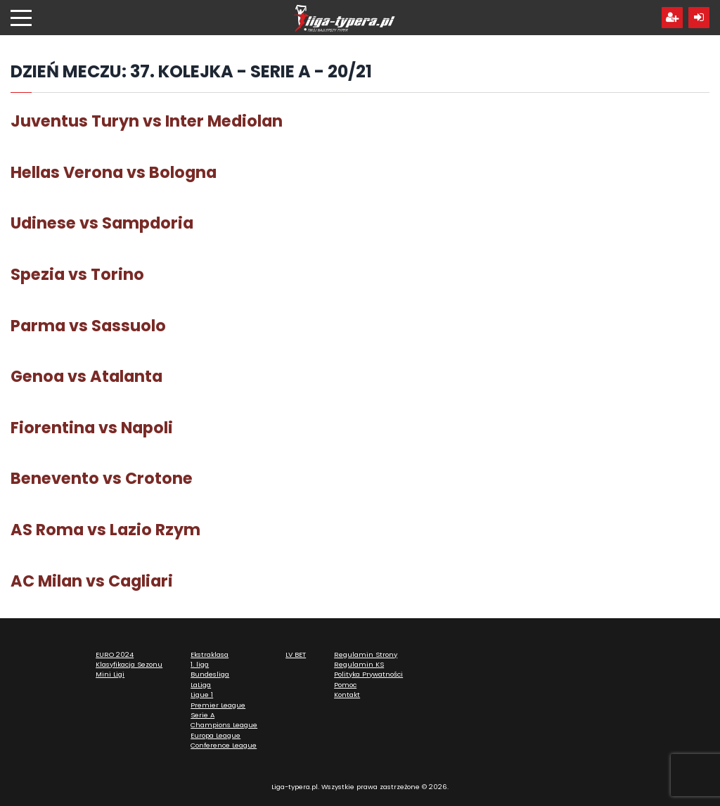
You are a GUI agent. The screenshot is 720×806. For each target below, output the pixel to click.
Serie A (202, 714)
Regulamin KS (359, 664)
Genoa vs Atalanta (86, 376)
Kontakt (347, 694)
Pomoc (345, 684)
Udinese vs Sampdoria (102, 223)
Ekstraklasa (210, 654)
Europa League (215, 735)
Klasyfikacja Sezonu (129, 664)
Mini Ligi (110, 674)
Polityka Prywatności (368, 674)
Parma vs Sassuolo (88, 325)
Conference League (224, 745)
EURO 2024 (115, 654)
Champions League (224, 724)
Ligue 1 (202, 694)
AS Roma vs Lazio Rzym (105, 529)
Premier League (218, 705)
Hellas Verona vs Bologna (114, 172)
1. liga (200, 664)
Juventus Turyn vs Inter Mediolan (147, 121)
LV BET (295, 654)
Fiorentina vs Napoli (92, 427)
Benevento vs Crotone (102, 478)
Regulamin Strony (365, 654)
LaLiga (201, 684)
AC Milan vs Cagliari (92, 581)
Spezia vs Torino (77, 274)
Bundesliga (210, 674)
